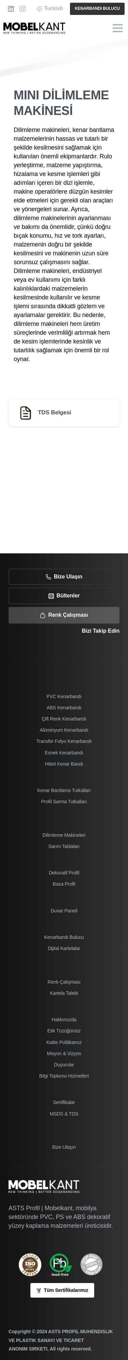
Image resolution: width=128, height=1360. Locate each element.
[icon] (95, 1264)
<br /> (64, 488)
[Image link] (64, 1264)
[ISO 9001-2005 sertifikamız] (33, 1264)
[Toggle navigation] (118, 28)
